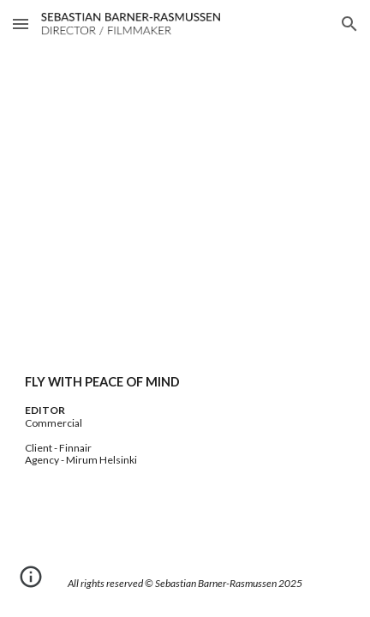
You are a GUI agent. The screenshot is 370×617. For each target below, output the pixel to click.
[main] (185, 419)
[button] (20, 23)
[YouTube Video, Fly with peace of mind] (185, 229)
